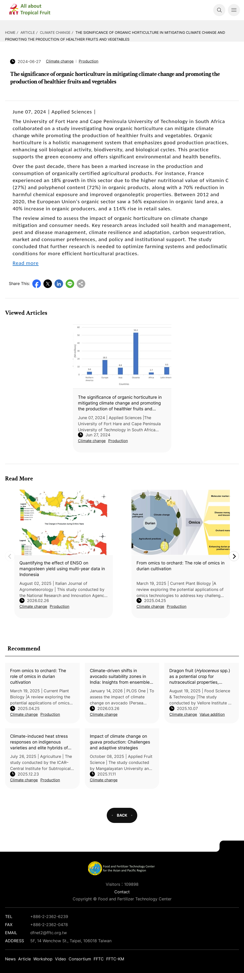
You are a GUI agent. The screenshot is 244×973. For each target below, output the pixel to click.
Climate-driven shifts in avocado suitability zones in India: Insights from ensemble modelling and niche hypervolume (120, 676)
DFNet (34, 10)
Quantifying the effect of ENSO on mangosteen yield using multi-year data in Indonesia (62, 568)
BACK (122, 815)
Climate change (55, 32)
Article (27, 32)
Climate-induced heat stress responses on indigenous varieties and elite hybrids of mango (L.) (39, 742)
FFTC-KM (115, 958)
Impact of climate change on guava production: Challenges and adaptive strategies (120, 742)
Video (60, 958)
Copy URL (81, 283)
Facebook (36, 283)
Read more (26, 263)
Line (70, 283)
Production (50, 714)
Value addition (212, 714)
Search (219, 10)
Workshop (42, 958)
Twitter (47, 283)
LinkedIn (59, 283)
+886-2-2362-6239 (49, 916)
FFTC (99, 958)
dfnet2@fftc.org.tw (48, 932)
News (10, 958)
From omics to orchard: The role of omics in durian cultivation (38, 676)
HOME (10, 32)
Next (234, 556)
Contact (122, 891)
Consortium (80, 958)
